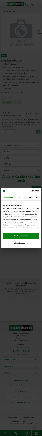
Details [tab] (20, 197)
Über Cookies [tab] (33, 197)
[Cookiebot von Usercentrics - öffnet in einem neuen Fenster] (29, 191)
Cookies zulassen (21, 236)
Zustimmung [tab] (8, 197)
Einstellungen (21, 243)
